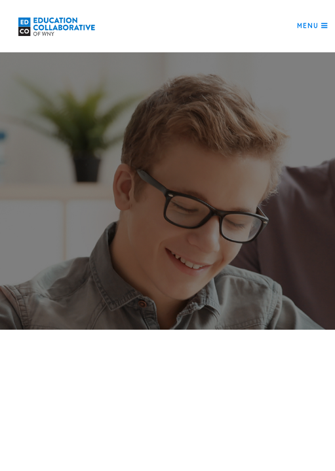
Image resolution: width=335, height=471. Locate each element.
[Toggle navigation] (312, 26)
